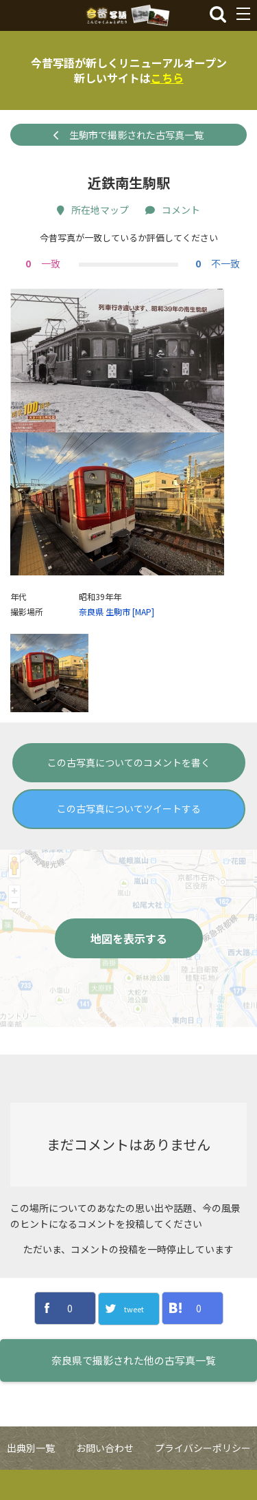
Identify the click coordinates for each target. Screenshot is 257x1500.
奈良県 (91, 642)
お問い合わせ (105, 1478)
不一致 (216, 263)
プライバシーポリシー (203, 1478)
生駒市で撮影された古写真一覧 (128, 135)
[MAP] (143, 642)
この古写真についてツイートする (129, 839)
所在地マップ (93, 210)
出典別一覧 (31, 1478)
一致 (41, 263)
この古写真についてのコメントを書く (128, 792)
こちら (167, 77)
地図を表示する (128, 968)
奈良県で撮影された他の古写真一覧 (133, 1390)
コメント (172, 210)
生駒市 (118, 642)
